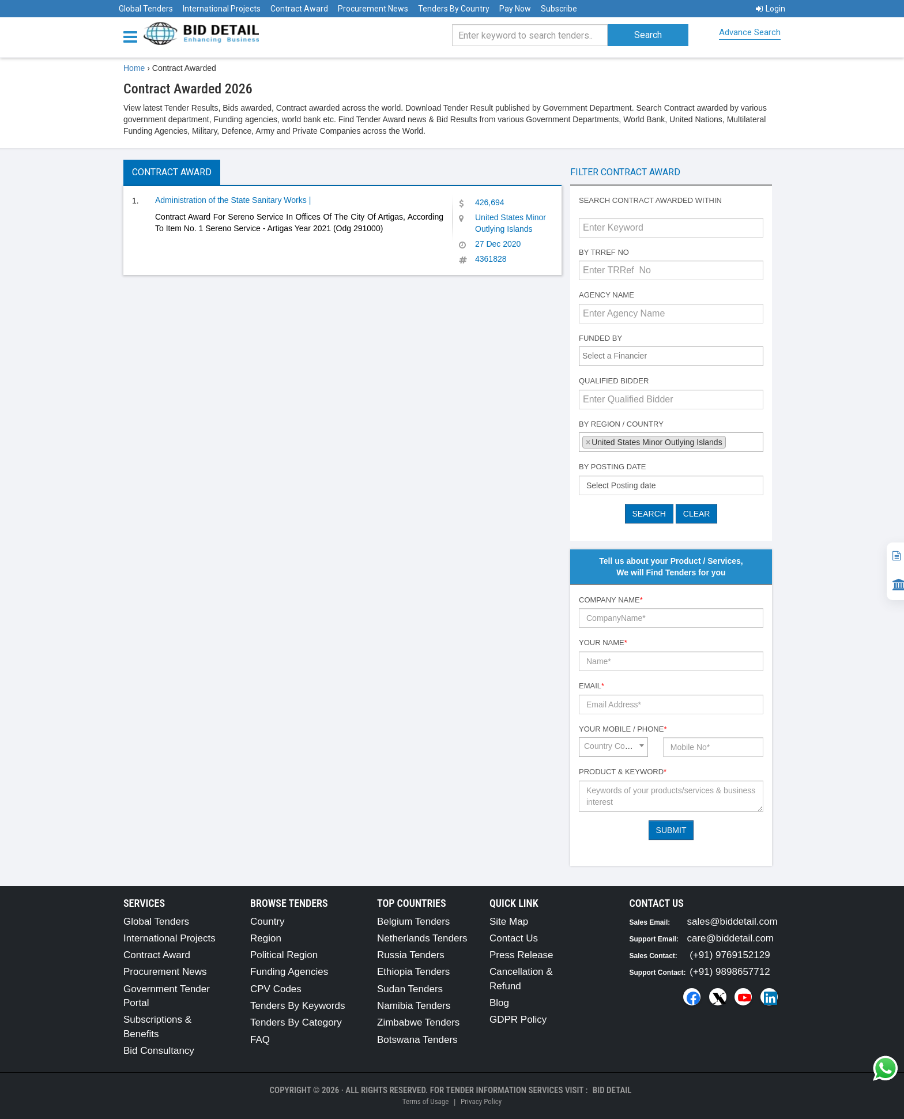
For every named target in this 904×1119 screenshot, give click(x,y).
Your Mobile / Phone (622, 729)
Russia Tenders (411, 955)
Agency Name (606, 295)
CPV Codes (276, 989)
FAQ (260, 1039)
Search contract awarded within (650, 200)
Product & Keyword (622, 771)
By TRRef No (604, 252)
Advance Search (750, 32)
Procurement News (373, 8)
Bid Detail (612, 1090)
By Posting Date (612, 466)
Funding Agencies (289, 971)
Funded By (600, 338)
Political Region (284, 955)
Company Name (611, 600)
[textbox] (674, 355)
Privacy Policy (481, 1101)
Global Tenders (146, 8)
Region (265, 938)
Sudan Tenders (410, 989)
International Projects (222, 8)
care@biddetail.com (730, 938)
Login (770, 8)
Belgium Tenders (413, 921)
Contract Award (299, 8)
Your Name (603, 642)
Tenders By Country (453, 8)
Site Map (508, 921)
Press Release (521, 955)
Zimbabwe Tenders (418, 1022)
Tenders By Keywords (297, 1005)
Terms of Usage (425, 1101)
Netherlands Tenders (422, 938)
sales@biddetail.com (732, 921)
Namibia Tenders (413, 1005)
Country (267, 921)
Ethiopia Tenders (413, 971)
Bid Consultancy (158, 1050)
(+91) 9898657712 (730, 971)
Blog (499, 1002)
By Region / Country (621, 424)
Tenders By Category (296, 1022)
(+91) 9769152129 (730, 955)
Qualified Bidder (614, 380)
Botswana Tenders (417, 1039)
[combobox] (671, 356)
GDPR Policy (518, 1019)
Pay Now (515, 8)
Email (591, 685)
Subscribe (559, 8)
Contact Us (513, 938)
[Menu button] (133, 36)
